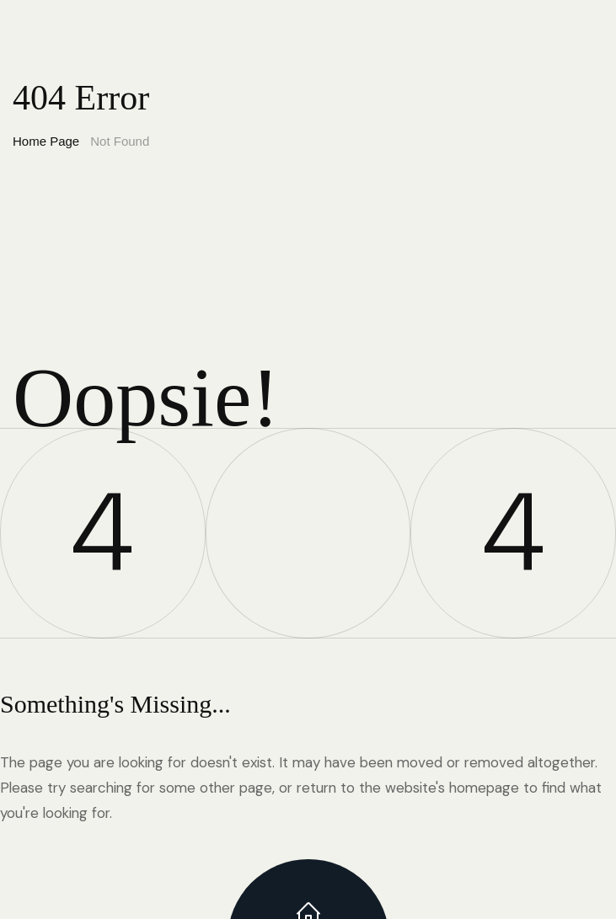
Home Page (46, 141)
